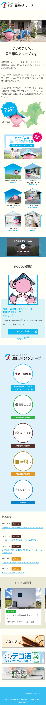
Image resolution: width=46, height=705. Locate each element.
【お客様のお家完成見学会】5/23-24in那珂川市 (20, 540)
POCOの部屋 (23, 331)
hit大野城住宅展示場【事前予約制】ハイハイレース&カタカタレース (23, 551)
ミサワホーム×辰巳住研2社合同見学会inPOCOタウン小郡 (22, 529)
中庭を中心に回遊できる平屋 (13, 573)
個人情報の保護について (34, 693)
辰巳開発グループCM (23, 246)
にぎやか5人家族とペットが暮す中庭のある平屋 (20, 563)
